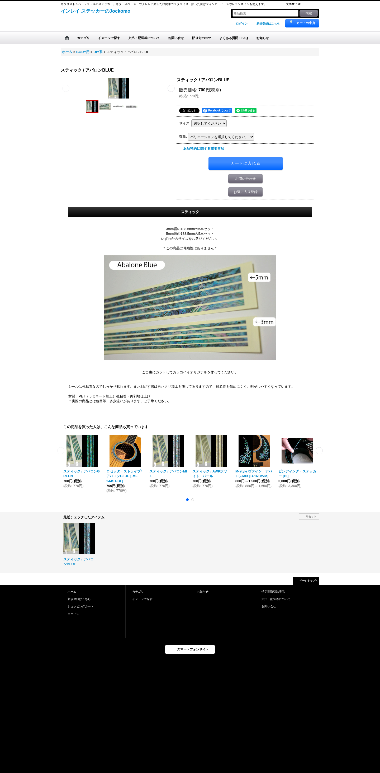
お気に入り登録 (246, 192)
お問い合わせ (245, 179)
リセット (311, 516)
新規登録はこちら (268, 23)
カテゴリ (138, 591)
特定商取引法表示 (273, 591)
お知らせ (202, 591)
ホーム (72, 591)
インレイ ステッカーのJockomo (95, 11)
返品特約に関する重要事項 (203, 149)
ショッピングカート (81, 606)
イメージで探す (142, 599)
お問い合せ (269, 606)
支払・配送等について (276, 599)
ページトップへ (309, 580)
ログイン (242, 23)
